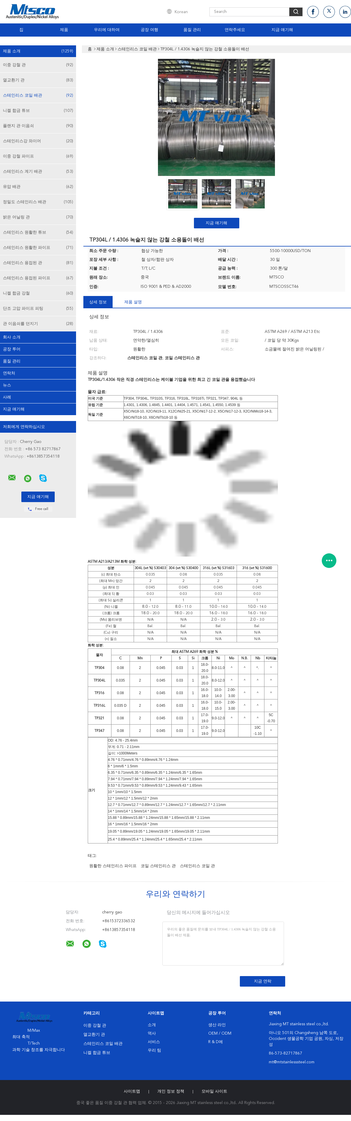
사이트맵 (132, 1091)
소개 (152, 1025)
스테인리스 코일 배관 (38, 95)
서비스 (154, 1042)
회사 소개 (11, 337)
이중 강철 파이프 (38, 156)
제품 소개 (38, 51)
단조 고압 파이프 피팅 (38, 309)
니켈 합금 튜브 (38, 111)
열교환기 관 (38, 80)
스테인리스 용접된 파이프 (38, 278)
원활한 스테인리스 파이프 (113, 866)
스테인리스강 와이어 (38, 141)
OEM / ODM (219, 1033)
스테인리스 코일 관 (197, 866)
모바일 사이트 (214, 1091)
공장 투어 (11, 349)
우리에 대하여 (107, 30)
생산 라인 (217, 1025)
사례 (7, 397)
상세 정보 (98, 302)
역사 (152, 1033)
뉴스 (7, 385)
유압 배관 (38, 187)
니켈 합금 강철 (38, 293)
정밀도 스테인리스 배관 (38, 202)
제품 (64, 30)
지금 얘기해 (282, 30)
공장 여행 (149, 30)
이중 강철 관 (38, 65)
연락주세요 (235, 30)
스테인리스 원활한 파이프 (38, 248)
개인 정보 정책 (170, 1091)
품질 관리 (192, 30)
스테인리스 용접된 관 (38, 263)
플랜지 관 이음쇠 (38, 126)
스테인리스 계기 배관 (38, 171)
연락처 (9, 373)
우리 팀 (154, 1050)
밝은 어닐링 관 (38, 217)
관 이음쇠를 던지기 (38, 324)
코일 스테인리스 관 (158, 866)
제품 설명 (133, 302)
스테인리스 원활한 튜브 (38, 232)
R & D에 (215, 1042)
